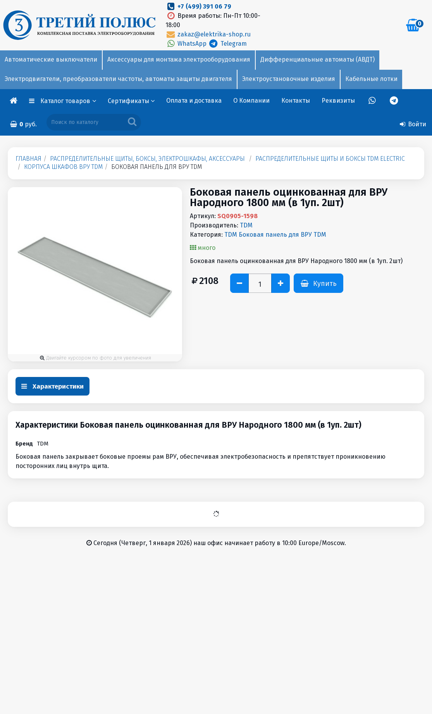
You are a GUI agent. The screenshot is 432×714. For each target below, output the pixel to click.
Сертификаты (131, 101)
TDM (246, 225)
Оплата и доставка (194, 100)
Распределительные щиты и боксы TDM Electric (330, 158)
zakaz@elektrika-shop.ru (208, 34)
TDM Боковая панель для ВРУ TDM (275, 234)
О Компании (251, 100)
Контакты (295, 100)
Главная (28, 158)
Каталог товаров (68, 101)
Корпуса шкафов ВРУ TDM (63, 166)
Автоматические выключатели (51, 59)
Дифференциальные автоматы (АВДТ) (317, 59)
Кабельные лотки (371, 79)
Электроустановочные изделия (288, 79)
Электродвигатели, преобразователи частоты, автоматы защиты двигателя (118, 79)
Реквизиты (338, 100)
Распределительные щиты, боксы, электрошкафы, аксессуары (147, 158)
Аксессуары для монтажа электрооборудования (178, 59)
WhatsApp (186, 43)
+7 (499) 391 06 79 (204, 6)
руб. (23, 124)
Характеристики (52, 386)
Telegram (227, 43)
